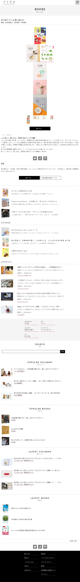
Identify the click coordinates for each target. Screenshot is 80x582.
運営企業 (43, 553)
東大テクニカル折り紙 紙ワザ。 (21, 508)
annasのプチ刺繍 (17, 429)
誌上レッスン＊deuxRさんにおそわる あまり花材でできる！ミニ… (39, 293)
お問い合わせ (27, 570)
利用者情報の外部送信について (48, 570)
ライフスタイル (47, 329)
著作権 (42, 566)
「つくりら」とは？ (29, 562)
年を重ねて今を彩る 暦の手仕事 (21, 519)
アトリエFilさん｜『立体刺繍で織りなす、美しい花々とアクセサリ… (36, 369)
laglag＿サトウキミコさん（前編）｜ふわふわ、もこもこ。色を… (39, 306)
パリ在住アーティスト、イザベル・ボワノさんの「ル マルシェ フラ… (41, 280)
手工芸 (31, 322)
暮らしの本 (27, 553)
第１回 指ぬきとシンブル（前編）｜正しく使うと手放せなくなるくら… (38, 381)
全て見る (31, 335)
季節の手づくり (28, 275)
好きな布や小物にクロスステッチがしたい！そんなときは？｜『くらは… (38, 458)
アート (47, 322)
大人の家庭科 (18, 383)
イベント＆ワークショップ (23, 288)
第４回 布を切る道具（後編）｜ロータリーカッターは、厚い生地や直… (37, 393)
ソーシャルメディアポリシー (48, 557)
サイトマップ (44, 574)
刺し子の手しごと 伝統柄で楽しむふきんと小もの (28, 440)
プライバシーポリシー (46, 562)
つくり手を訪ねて (20, 314)
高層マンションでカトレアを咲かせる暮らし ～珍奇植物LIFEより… (40, 267)
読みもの (26, 557)
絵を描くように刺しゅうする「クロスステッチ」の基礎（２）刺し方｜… (38, 470)
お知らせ (26, 566)
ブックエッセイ (21, 275)
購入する (39, 128)
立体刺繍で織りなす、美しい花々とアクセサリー (27, 418)
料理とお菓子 (31, 329)
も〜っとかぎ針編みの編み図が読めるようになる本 (28, 530)
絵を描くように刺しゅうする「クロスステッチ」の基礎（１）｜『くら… (38, 482)
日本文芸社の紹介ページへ (50, 177)
